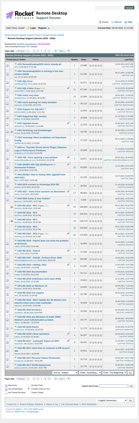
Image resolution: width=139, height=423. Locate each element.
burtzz (16, 194)
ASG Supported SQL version (31, 116)
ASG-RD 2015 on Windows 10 (32, 286)
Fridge (17, 275)
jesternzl (129, 187)
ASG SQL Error (25, 81)
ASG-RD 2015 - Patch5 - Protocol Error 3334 (39, 257)
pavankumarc (31, 44)
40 (56, 51)
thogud (17, 354)
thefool (17, 119)
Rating (95, 60)
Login (33, 28)
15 (74, 214)
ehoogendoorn (20, 98)
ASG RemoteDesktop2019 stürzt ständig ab (39, 64)
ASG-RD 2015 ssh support (30, 293)
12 (74, 259)
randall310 (18, 313)
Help (130, 22)
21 (74, 89)
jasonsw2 (18, 201)
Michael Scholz (127, 98)
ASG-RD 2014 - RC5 (27, 233)
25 (74, 207)
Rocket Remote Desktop (53, 35)
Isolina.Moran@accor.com (24, 160)
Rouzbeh (18, 289)
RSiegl (17, 281)
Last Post (129, 60)
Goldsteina (18, 153)
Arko (16, 296)
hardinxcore (19, 330)
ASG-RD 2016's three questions (33, 334)
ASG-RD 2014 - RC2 (27, 212)
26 (74, 235)
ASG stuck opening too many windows (37, 102)
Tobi (131, 141)
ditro (16, 170)
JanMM (17, 143)
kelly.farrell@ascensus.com (25, 260)
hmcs (16, 253)
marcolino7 (18, 344)
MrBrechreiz (20, 412)
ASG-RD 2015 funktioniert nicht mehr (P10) (39, 279)
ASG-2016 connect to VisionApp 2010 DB (38, 184)
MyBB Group (38, 409)
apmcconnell (128, 105)
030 (15, 67)
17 (74, 193)
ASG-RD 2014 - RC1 (27, 205)
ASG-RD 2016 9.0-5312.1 (29, 310)
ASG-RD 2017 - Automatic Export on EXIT (38, 341)
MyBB (18, 409)
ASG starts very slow (28, 95)
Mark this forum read (125, 55)
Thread (9, 60)
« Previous (20, 51)
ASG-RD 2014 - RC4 (27, 226)
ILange (17, 267)
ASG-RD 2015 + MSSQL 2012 (31, 265)
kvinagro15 (18, 361)
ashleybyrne (19, 126)
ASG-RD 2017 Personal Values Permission (38, 358)
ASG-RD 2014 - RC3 (27, 219)
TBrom (17, 323)
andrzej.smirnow (21, 368)
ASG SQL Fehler (25, 88)
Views (83, 60)
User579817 (19, 91)
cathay (17, 246)
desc (15, 60)
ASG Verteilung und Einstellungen (34, 130)
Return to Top (52, 404)
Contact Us (11, 404)
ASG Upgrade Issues (28, 123)
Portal (105, 22)
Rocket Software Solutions (31, 404)
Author (23, 60)
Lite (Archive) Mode (69, 404)
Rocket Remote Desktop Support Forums (23, 35)
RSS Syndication (89, 404)
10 (74, 96)
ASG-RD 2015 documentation (32, 271)
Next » (62, 51)
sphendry (18, 105)
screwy (17, 133)
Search (117, 22)
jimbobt (17, 187)
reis (15, 77)
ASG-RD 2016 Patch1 (28, 327)
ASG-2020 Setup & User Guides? (34, 198)
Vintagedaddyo (33, 412)
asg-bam (18, 306)
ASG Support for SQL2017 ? (31, 109)
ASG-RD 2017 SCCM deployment (34, 365)
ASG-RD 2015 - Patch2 (28, 251)
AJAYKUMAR (19, 112)
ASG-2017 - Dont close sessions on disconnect (41, 191)
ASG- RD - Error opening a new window (37, 157)
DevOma (21, 44)
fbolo (16, 180)
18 (74, 221)
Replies (74, 60)
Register (42, 28)
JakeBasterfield (20, 84)
